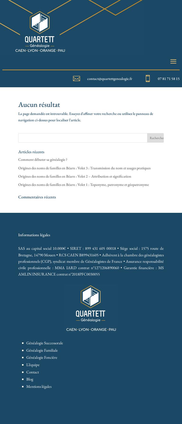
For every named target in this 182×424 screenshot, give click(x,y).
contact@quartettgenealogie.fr (109, 78)
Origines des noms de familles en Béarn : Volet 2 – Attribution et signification (74, 176)
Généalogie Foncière (41, 357)
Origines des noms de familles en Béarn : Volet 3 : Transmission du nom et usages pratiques (84, 168)
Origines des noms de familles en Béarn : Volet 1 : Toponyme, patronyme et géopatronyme (83, 184)
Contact (32, 372)
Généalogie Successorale (44, 342)
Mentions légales (38, 386)
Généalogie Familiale (42, 350)
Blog (29, 379)
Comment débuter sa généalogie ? (42, 159)
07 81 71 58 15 (169, 78)
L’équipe (33, 364)
